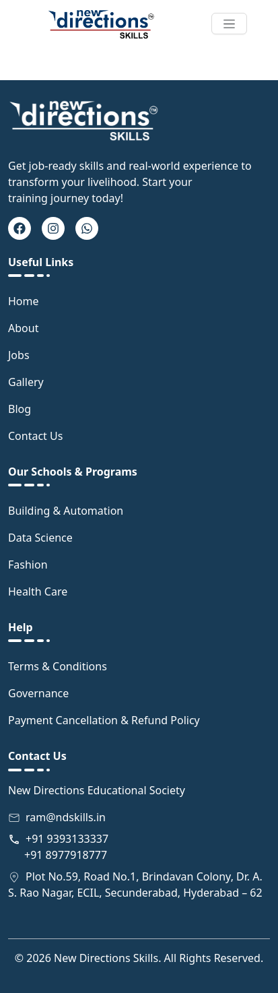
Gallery (26, 382)
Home (23, 301)
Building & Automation (65, 510)
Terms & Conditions (57, 666)
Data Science (40, 537)
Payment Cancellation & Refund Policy (104, 720)
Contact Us (35, 435)
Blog (19, 409)
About (23, 328)
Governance (38, 693)
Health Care (37, 591)
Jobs (19, 355)
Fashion (28, 564)
